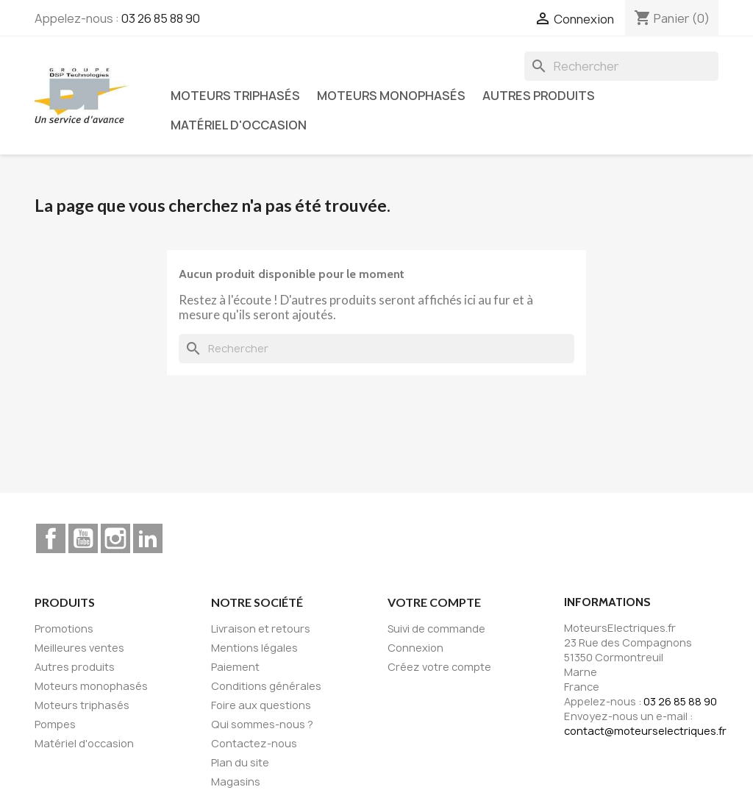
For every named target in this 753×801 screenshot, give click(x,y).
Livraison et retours (260, 629)
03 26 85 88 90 (160, 18)
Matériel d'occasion (239, 125)
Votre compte (434, 602)
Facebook (50, 538)
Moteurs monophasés (391, 96)
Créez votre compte (439, 667)
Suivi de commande (436, 629)
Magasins (235, 781)
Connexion (415, 648)
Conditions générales (266, 686)
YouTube (83, 538)
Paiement (235, 667)
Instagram (115, 538)
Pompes (55, 724)
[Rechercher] (621, 66)
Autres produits (538, 96)
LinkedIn (148, 538)
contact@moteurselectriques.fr (645, 731)
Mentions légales (254, 648)
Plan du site (240, 762)
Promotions (64, 629)
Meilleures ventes (79, 648)
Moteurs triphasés (235, 96)
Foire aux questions (261, 705)
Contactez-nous (254, 743)
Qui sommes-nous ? (262, 724)
